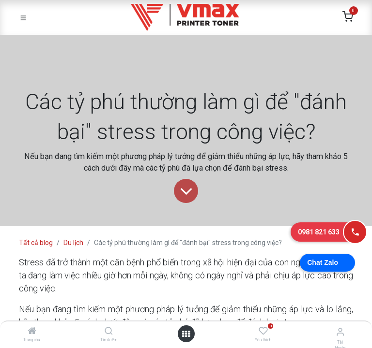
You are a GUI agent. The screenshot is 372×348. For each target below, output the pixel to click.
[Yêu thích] (263, 331)
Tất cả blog (36, 242)
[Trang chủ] (32, 331)
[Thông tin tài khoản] (340, 331)
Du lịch (73, 242)
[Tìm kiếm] (108, 331)
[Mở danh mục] (186, 334)
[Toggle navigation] (23, 17)
